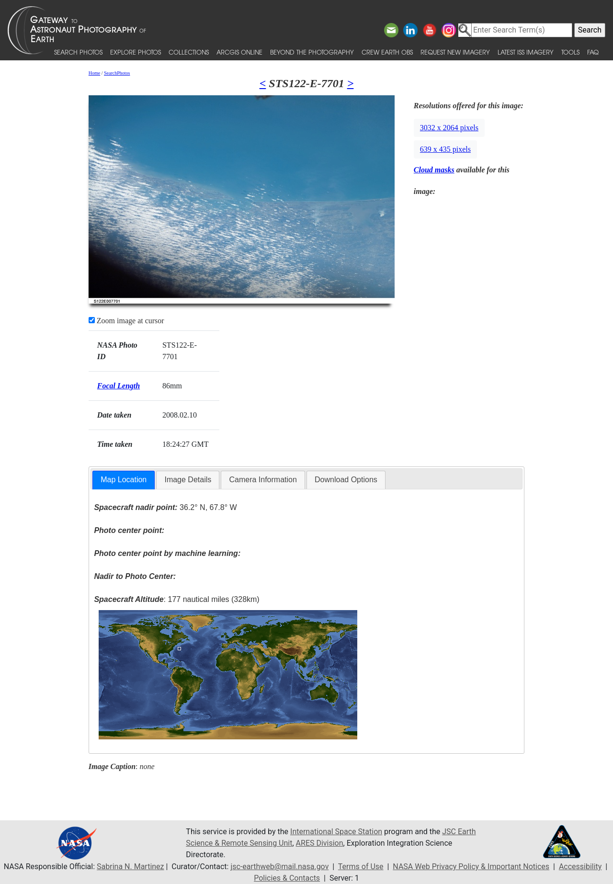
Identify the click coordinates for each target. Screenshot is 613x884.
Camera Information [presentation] (262, 480)
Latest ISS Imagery (526, 52)
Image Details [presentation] (187, 480)
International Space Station (336, 831)
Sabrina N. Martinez (130, 866)
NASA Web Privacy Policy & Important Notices (471, 866)
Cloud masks (434, 170)
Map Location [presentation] (124, 480)
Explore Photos (135, 52)
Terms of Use (361, 866)
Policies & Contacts (287, 878)
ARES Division (319, 843)
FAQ (593, 52)
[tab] (123, 480)
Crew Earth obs (387, 52)
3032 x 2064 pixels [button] (449, 128)
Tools (570, 52)
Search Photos (78, 52)
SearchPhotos (117, 73)
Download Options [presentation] (346, 480)
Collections (189, 52)
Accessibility (580, 866)
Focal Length (118, 386)
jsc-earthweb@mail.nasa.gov (279, 866)
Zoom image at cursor (126, 321)
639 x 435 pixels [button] (445, 149)
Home (94, 73)
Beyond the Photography (312, 52)
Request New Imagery (455, 52)
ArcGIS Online (239, 52)
